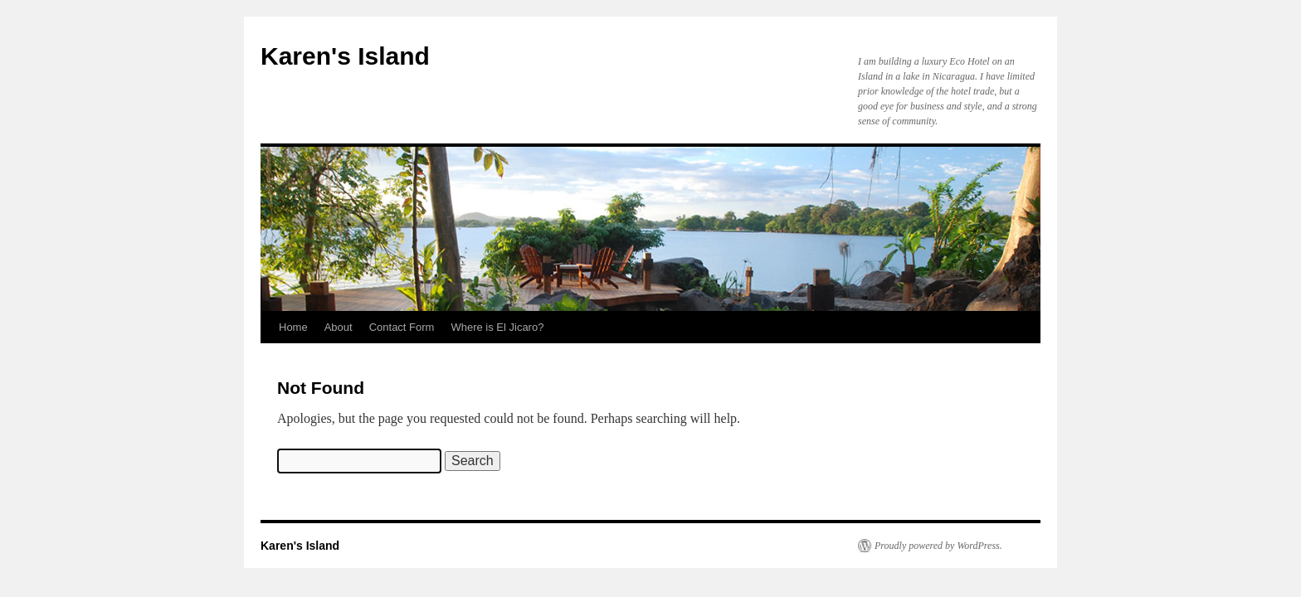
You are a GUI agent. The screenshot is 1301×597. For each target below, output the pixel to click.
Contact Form (402, 327)
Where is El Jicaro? (497, 327)
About (338, 327)
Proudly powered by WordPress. (938, 545)
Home (293, 327)
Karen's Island (345, 56)
